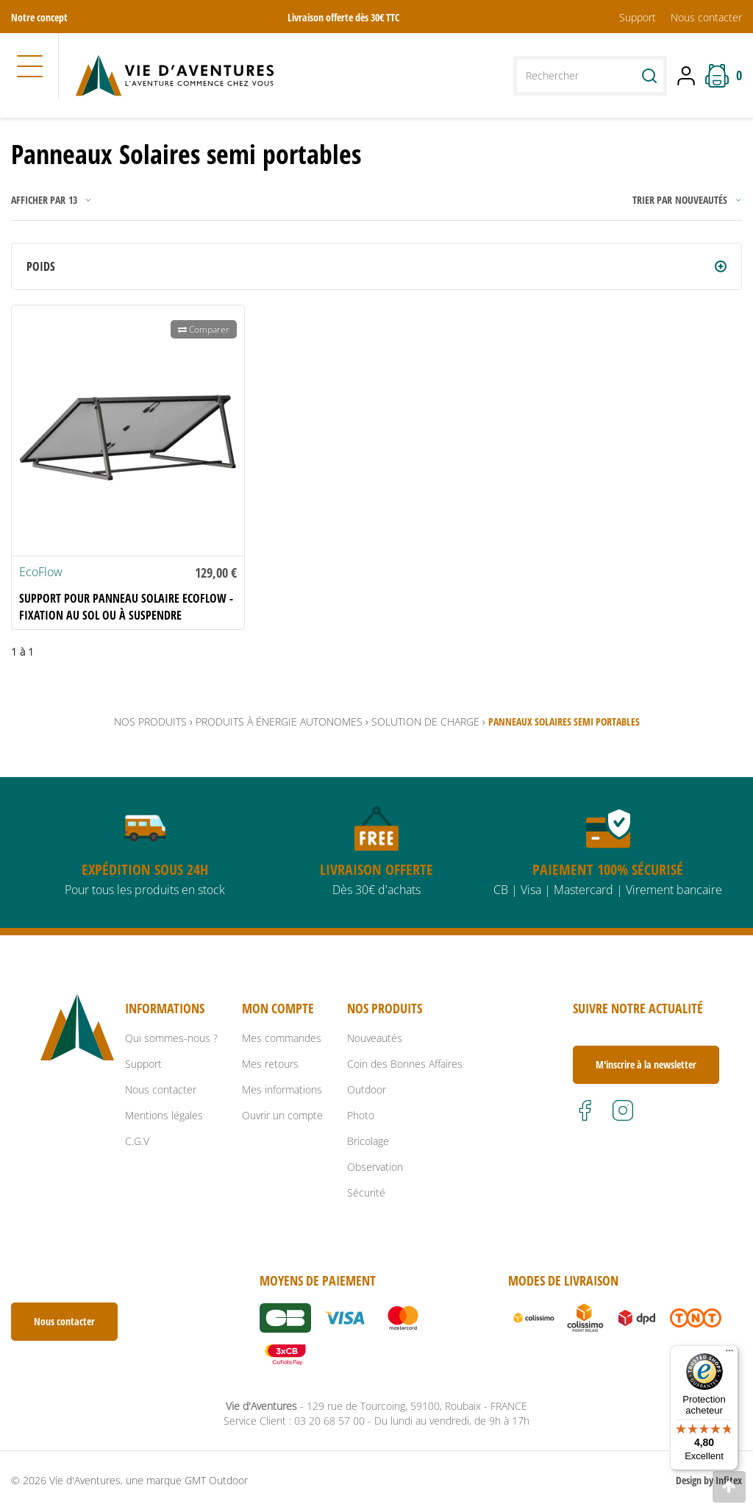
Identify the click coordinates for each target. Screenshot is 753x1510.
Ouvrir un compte (282, 1115)
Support (637, 17)
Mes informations (282, 1089)
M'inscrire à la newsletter (646, 1064)
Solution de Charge (425, 722)
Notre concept (39, 17)
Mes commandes (281, 1038)
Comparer (203, 329)
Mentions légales (164, 1115)
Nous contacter (706, 17)
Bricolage (368, 1141)
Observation (375, 1167)
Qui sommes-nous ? (171, 1038)
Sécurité (366, 1192)
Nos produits (150, 722)
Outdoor (366, 1089)
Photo (360, 1115)
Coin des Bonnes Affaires (405, 1064)
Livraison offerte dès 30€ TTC (343, 17)
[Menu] (729, 1354)
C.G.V (137, 1141)
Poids (40, 266)
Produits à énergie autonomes (279, 722)
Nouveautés (374, 1038)
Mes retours (270, 1064)
